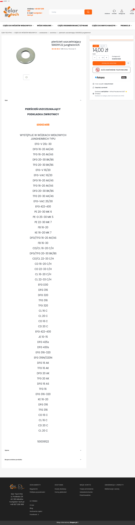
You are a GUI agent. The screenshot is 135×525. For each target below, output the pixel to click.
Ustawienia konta (86, 492)
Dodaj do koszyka (109, 63)
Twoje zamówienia (86, 489)
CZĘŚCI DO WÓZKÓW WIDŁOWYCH (25, 33)
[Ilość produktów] (99, 57)
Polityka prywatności (37, 492)
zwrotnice (53, 33)
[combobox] (65, 12)
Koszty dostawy (60, 489)
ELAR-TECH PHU (7, 33)
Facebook (33, 514)
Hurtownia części (36, 511)
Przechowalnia (85, 495)
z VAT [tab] (95, 46)
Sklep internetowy (67, 522)
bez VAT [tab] (103, 46)
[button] (88, 11)
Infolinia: (35, 10)
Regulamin (34, 489)
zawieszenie (43, 33)
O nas (32, 505)
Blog (31, 508)
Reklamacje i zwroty (112, 489)
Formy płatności (61, 492)
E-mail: (35, 14)
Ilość (94, 54)
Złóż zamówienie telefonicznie (111, 70)
